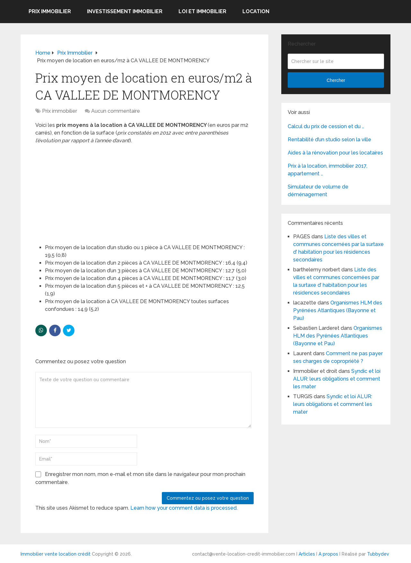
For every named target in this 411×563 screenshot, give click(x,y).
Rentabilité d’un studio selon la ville (329, 139)
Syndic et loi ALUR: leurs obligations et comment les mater (336, 379)
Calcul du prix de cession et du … (326, 126)
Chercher (336, 80)
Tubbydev (378, 554)
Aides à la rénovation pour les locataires (335, 153)
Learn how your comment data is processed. (184, 508)
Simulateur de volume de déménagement (318, 191)
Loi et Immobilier (202, 11)
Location (255, 11)
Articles (307, 554)
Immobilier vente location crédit (56, 554)
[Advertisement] (83, 191)
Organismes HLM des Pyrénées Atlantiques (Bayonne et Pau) (337, 310)
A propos (328, 554)
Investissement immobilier (124, 11)
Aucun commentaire (115, 111)
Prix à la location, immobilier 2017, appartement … (327, 170)
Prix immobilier (50, 11)
